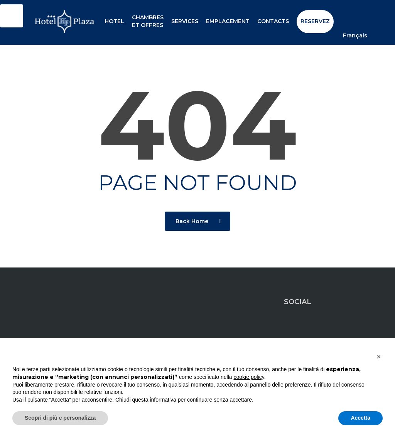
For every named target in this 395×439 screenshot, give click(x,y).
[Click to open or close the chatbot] (11, 17)
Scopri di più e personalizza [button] (60, 418)
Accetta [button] (360, 418)
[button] (379, 356)
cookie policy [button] (249, 377)
